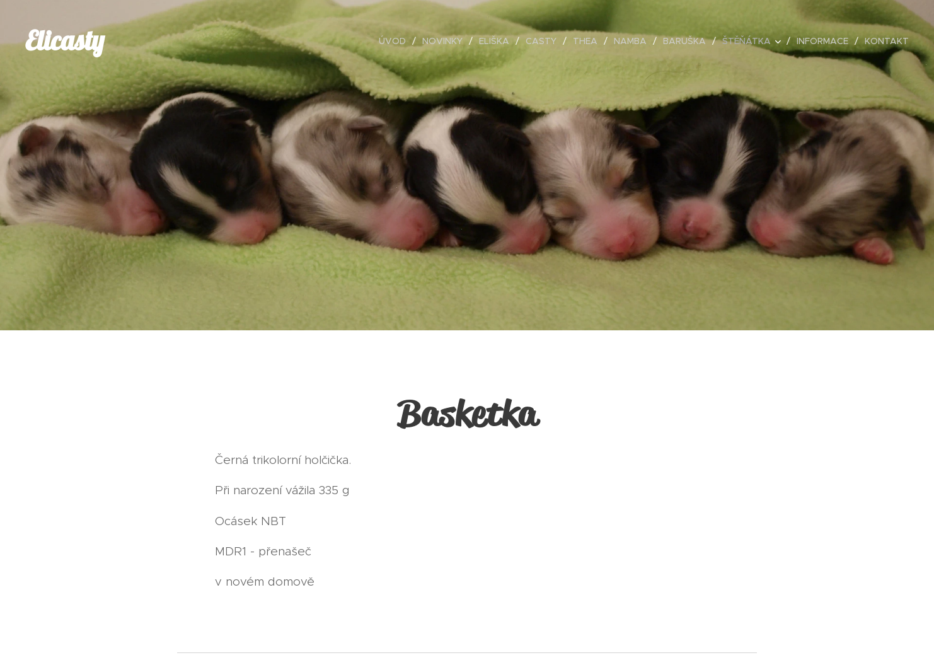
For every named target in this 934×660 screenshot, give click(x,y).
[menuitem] (396, 41)
